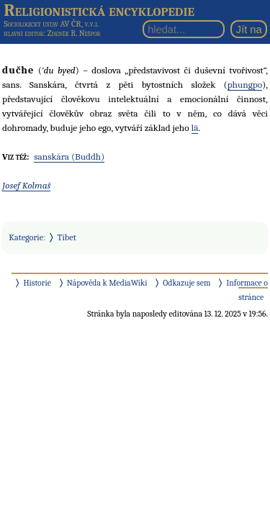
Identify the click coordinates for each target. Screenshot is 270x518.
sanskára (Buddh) (69, 156)
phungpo (245, 84)
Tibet (67, 237)
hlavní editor (23, 33)
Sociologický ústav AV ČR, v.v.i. (51, 24)
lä (195, 127)
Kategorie (26, 237)
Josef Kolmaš (26, 185)
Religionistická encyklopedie (99, 10)
